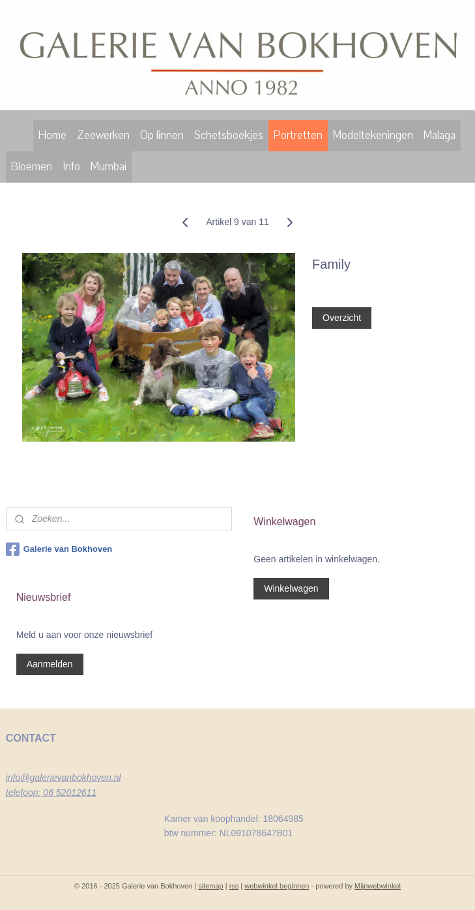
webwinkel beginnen (276, 886)
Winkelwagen (291, 588)
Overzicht (342, 317)
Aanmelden (50, 664)
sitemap (210, 886)
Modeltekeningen (373, 135)
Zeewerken (103, 135)
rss (234, 886)
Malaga (439, 135)
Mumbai (108, 166)
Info (71, 166)
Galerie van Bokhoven (59, 549)
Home (52, 135)
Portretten (298, 135)
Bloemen (31, 166)
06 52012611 (69, 792)
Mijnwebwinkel (377, 886)
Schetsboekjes (228, 135)
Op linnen (162, 135)
